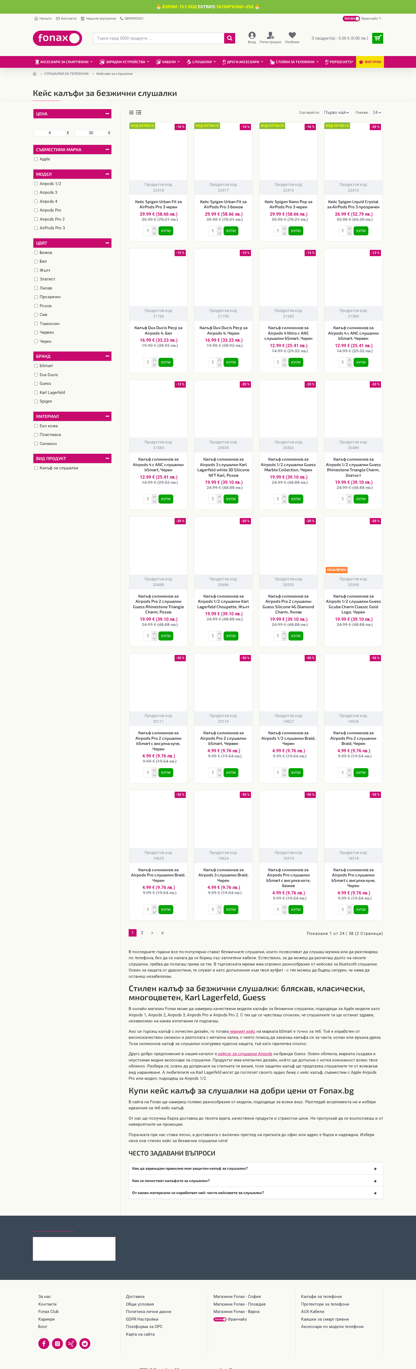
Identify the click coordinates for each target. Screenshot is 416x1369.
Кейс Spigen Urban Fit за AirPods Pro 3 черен (158, 204)
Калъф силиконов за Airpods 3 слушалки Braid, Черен (223, 869)
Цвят (41, 242)
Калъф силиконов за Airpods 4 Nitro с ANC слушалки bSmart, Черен (288, 332)
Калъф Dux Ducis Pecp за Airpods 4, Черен (223, 329)
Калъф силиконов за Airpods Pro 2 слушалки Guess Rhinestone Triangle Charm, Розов (158, 600)
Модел (44, 174)
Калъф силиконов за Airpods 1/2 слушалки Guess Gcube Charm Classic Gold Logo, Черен (353, 600)
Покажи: (363, 113)
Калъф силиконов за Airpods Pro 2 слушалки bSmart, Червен (223, 733)
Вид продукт (51, 458)
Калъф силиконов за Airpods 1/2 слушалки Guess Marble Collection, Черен (288, 462)
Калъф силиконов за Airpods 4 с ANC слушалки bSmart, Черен (158, 462)
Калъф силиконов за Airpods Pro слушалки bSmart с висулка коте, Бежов (288, 872)
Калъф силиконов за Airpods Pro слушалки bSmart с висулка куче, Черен (353, 872)
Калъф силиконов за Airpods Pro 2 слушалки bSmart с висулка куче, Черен (158, 736)
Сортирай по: (300, 113)
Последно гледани (53, 1218)
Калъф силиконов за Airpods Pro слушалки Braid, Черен (158, 869)
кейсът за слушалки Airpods (244, 1045)
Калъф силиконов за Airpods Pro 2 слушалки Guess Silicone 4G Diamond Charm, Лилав (288, 600)
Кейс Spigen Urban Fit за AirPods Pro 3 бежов (223, 204)
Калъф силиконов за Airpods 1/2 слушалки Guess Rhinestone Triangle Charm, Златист (353, 464)
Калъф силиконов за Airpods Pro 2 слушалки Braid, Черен (353, 733)
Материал (47, 416)
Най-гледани (93, 1218)
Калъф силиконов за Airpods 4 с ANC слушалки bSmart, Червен (353, 332)
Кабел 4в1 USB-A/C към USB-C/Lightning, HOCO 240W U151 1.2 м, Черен (85, 1233)
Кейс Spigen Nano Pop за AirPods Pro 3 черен (288, 204)
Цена (41, 113)
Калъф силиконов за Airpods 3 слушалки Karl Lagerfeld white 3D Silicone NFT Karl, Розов (223, 464)
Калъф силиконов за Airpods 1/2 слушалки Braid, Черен (288, 733)
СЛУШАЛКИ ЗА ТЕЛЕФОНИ (66, 74)
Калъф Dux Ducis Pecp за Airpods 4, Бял (158, 329)
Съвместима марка (58, 149)
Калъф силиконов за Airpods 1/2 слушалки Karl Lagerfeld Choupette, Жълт (223, 598)
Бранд (43, 356)
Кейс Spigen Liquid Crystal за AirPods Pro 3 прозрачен (353, 204)
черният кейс (242, 1023)
